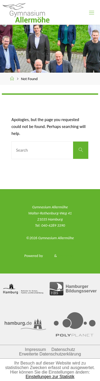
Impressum (35, 349)
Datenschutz (63, 349)
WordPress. (66, 255)
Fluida (48, 255)
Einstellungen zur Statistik (50, 376)
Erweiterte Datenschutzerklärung (50, 354)
